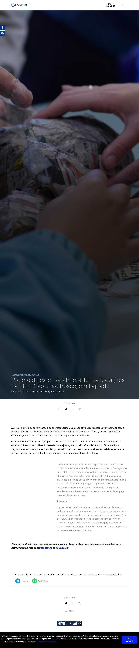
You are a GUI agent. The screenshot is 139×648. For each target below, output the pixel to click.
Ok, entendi (129, 639)
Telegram (63, 547)
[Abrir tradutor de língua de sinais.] (2, 33)
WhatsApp (46, 547)
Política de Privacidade (65, 641)
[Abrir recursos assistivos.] (2, 28)
